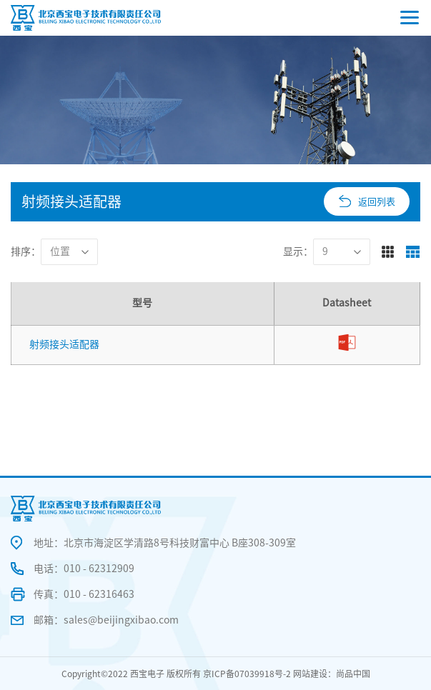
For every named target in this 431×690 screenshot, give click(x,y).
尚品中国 (353, 673)
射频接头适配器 (64, 344)
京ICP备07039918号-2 (247, 673)
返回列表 (376, 201)
